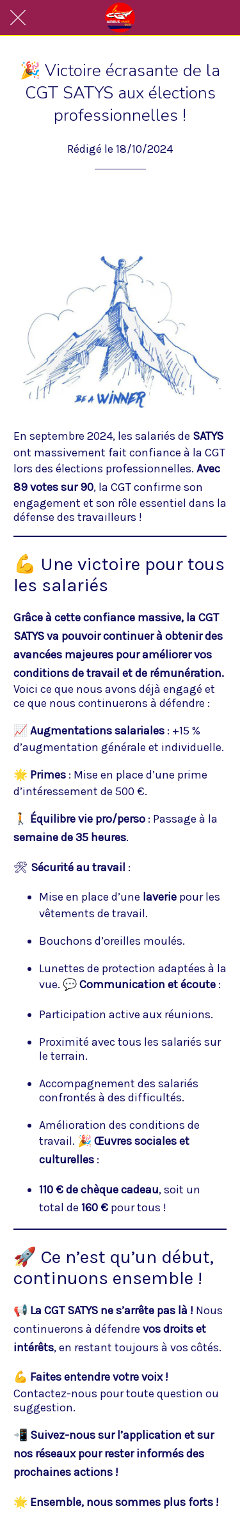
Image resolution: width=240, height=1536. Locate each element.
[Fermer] (18, 18)
